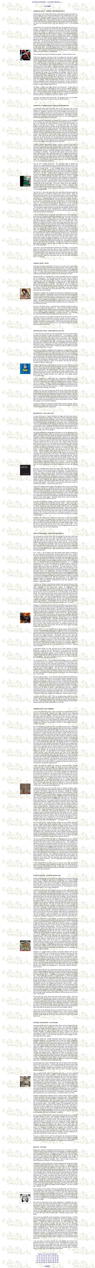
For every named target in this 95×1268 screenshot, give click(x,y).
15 (46, 1256)
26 (48, 1258)
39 (55, 1260)
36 (48, 1260)
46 (48, 1262)
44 (44, 1262)
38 (53, 1260)
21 (37, 1258)
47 (51, 1262)
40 (57, 1260)
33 (42, 1260)
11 (37, 1256)
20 (57, 1256)
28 (53, 1258)
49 (55, 1262)
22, (40, 1258)
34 (44, 1260)
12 (39, 1256)
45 (46, 1262)
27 (51, 1258)
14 (44, 1256)
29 (55, 1258)
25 (46, 1258)
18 (53, 1256)
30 (57, 1258)
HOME (47, 1266)
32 (39, 1260)
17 (50, 1256)
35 (46, 1260)
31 (37, 1260)
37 (51, 1260)
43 (42, 1262)
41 (37, 1262)
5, (48, 1254)
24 (44, 1258)
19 (55, 1256)
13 (41, 1256)
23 (42, 1258)
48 (53, 1262)
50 (57, 1262)
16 (48, 1256)
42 (39, 1262)
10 (56, 1254)
